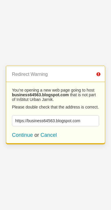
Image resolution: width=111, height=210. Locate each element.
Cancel (48, 135)
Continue (22, 135)
